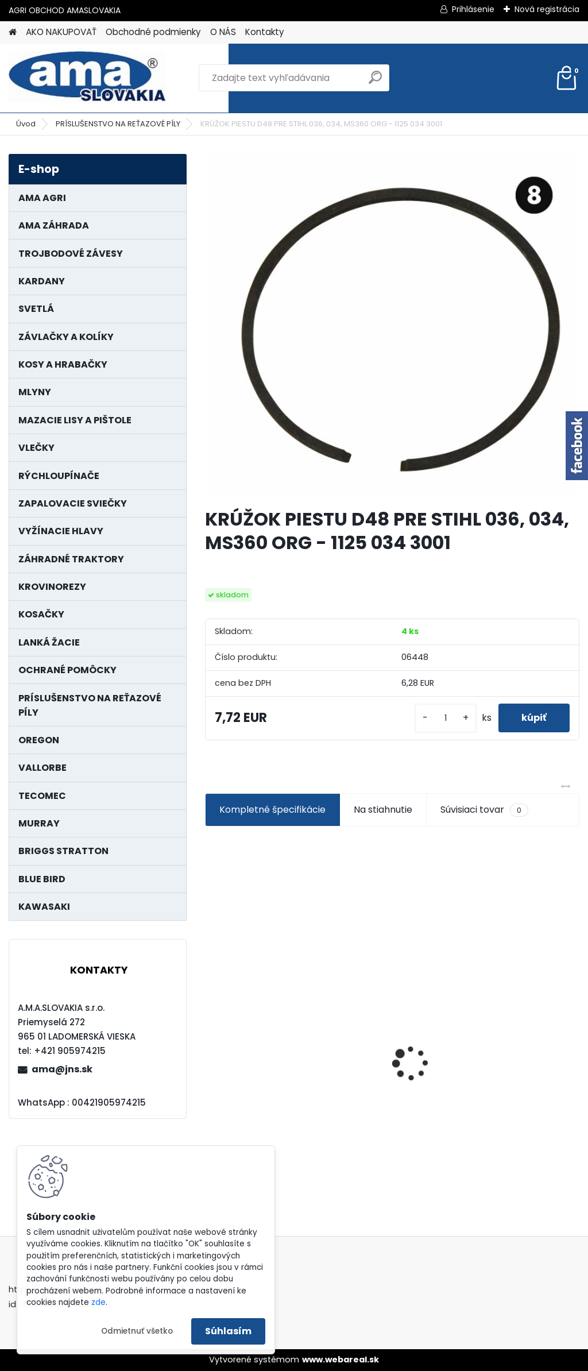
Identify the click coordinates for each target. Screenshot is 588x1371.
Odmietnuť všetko (137, 1331)
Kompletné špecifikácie (272, 809)
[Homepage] (13, 32)
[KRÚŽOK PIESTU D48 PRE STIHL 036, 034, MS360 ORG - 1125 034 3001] (392, 326)
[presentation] (211, 1043)
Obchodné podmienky (153, 32)
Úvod (26, 123)
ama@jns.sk (62, 1069)
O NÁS (223, 32)
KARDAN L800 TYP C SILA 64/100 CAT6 (256, 1044)
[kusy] (445, 718)
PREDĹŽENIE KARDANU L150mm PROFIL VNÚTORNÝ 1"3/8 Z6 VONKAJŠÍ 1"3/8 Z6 (514, 1022)
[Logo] (88, 78)
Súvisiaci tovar (484, 810)
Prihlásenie (473, 9)
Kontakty (264, 32)
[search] (375, 82)
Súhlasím (228, 1331)
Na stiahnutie (383, 809)
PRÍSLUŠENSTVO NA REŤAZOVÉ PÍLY (118, 123)
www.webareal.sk (340, 1359)
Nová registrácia (546, 9)
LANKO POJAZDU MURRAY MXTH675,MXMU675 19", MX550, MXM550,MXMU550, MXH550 (391, 1050)
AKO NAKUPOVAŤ (61, 32)
